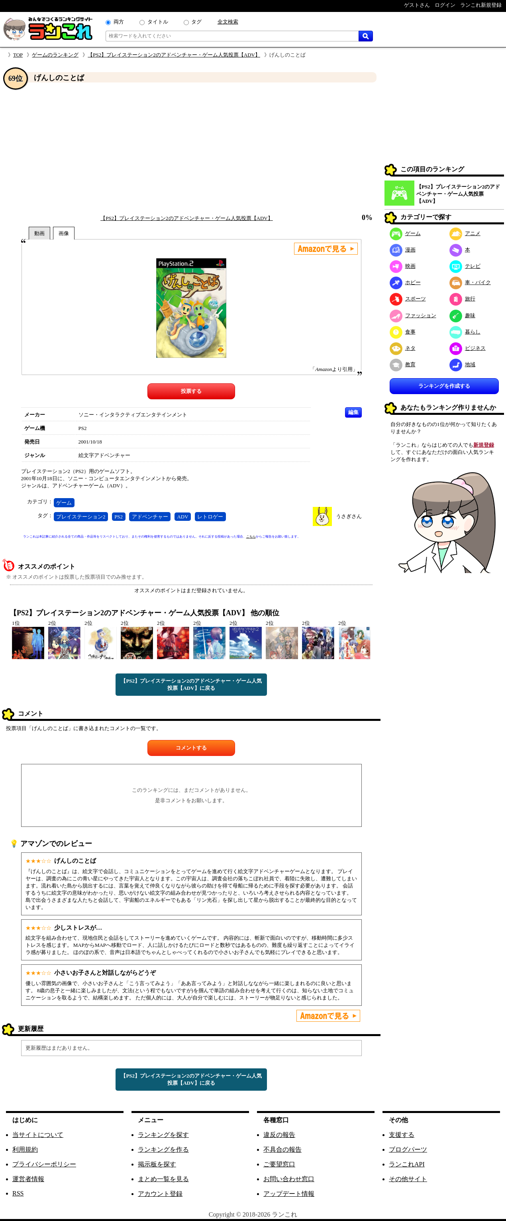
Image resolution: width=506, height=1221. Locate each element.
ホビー (405, 282)
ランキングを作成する (444, 386)
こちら (251, 536)
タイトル (157, 22)
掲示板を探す (157, 1164)
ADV (182, 517)
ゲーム (64, 503)
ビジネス (467, 348)
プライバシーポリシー (44, 1164)
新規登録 (483, 445)
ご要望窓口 (279, 1164)
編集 (353, 412)
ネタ (403, 348)
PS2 (118, 517)
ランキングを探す (163, 1134)
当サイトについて (37, 1134)
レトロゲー (210, 517)
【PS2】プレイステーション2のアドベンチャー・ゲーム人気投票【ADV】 (174, 55)
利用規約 (25, 1149)
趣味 (462, 315)
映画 (403, 266)
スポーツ (408, 299)
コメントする (191, 748)
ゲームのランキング (55, 55)
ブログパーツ (408, 1149)
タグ (196, 22)
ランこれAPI (407, 1164)
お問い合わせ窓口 (288, 1179)
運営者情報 (28, 1179)
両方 (119, 22)
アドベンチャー (150, 517)
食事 (403, 332)
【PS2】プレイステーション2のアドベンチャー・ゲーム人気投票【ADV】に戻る (191, 684)
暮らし (465, 332)
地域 (462, 364)
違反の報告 (279, 1134)
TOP (18, 55)
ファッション (413, 315)
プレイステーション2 (81, 517)
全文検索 (228, 22)
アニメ (465, 233)
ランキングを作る (163, 1149)
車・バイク (470, 282)
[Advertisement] (191, 148)
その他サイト (408, 1179)
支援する (401, 1134)
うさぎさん (349, 516)
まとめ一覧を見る (163, 1179)
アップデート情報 (288, 1193)
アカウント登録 (160, 1193)
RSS (18, 1193)
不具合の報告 (282, 1149)
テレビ (465, 266)
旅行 (462, 299)
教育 (403, 364)
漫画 (403, 250)
